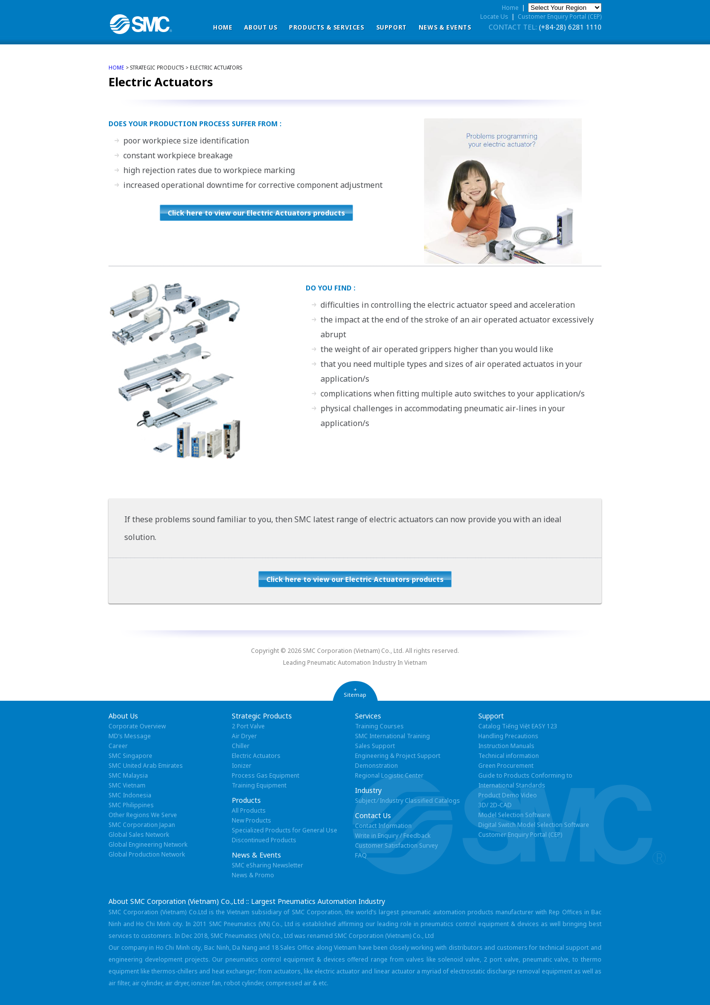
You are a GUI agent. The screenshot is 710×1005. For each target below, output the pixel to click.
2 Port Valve (248, 726)
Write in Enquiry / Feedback (392, 835)
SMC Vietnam (126, 785)
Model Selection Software (514, 815)
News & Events (445, 27)
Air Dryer (244, 736)
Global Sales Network (138, 834)
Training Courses (379, 726)
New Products (251, 820)
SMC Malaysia (128, 775)
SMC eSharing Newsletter (267, 865)
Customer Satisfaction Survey (396, 845)
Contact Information (383, 826)
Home (222, 27)
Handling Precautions (508, 736)
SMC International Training (392, 736)
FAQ (361, 855)
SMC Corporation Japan (141, 825)
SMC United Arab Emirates (145, 765)
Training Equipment (259, 785)
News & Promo (253, 875)
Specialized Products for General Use (284, 830)
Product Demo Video (507, 795)
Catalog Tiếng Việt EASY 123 (517, 726)
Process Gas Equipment (265, 775)
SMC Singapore (130, 756)
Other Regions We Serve (142, 815)
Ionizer (241, 765)
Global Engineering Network (147, 844)
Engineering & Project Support (397, 756)
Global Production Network (146, 854)
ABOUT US (260, 27)
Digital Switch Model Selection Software (533, 825)
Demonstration (376, 765)
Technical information (508, 756)
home (116, 67)
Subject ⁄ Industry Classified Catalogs (407, 800)
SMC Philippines (131, 805)
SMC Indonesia (129, 795)
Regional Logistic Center (389, 775)
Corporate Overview (137, 726)
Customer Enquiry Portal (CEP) (560, 16)
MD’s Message (129, 736)
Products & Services (326, 27)
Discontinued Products (264, 840)
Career (118, 746)
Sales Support (375, 746)
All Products (249, 810)
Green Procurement (505, 765)
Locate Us (494, 16)
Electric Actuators (256, 756)
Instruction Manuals (506, 746)
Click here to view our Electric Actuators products (256, 212)
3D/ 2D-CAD (495, 805)
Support (391, 27)
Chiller (240, 746)
